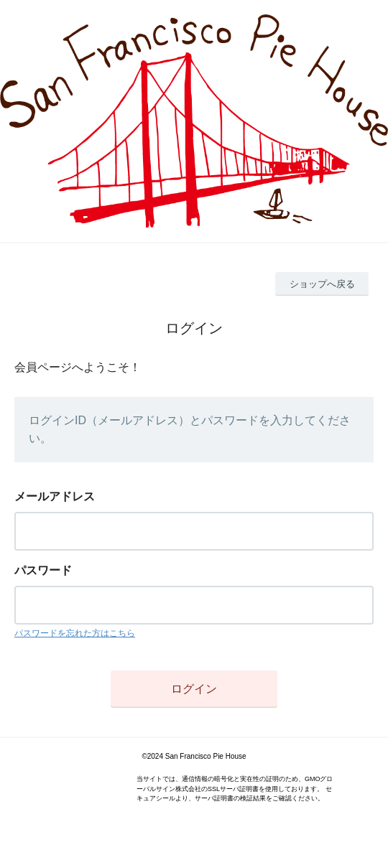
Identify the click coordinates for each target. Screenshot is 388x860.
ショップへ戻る (322, 284)
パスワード (43, 570)
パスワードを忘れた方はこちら (74, 633)
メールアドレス (54, 496)
